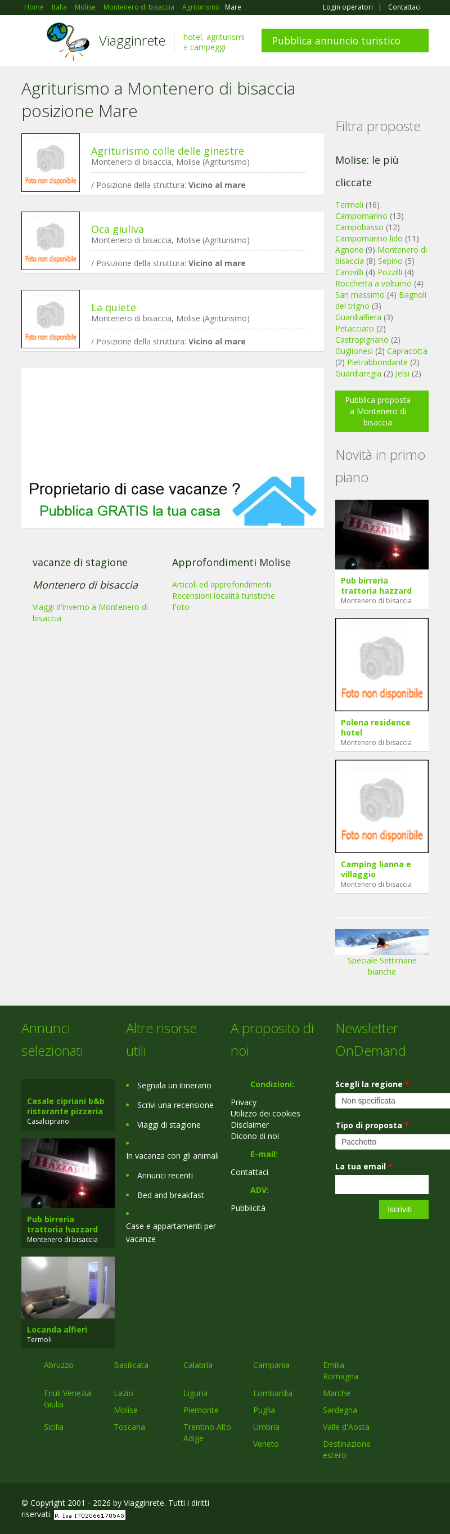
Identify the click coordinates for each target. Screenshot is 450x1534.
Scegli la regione (372, 1084)
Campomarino (361, 215)
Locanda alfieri (57, 1329)
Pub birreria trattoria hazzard (376, 585)
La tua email (364, 1166)
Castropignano (363, 339)
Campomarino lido (369, 238)
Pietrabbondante (377, 362)
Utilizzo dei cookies (265, 1113)
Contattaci (404, 7)
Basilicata (131, 1365)
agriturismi (225, 37)
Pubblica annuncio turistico (336, 40)
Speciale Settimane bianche (382, 956)
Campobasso (359, 227)
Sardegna (340, 1410)
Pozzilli (389, 272)
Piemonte (201, 1410)
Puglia (264, 1410)
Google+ (368, 1504)
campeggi (208, 47)
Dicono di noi (255, 1136)
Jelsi (402, 373)
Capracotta (407, 351)
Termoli (349, 204)
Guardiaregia (358, 373)
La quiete (113, 307)
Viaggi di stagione (169, 1124)
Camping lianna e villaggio (376, 869)
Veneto (266, 1443)
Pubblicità (248, 1208)
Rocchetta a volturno (373, 283)
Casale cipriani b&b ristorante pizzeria (66, 1106)
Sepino (390, 260)
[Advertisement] (172, 421)
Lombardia (272, 1393)
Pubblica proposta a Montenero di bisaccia (378, 411)
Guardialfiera (358, 317)
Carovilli (349, 272)
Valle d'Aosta (346, 1426)
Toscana (129, 1426)
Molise (126, 1410)
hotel (192, 37)
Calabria (198, 1365)
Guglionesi (354, 351)
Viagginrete (132, 40)
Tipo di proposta (372, 1125)
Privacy (243, 1102)
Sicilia (54, 1426)
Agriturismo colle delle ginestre (167, 151)
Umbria (266, 1426)
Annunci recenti (165, 1175)
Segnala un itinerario (174, 1085)
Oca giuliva (117, 229)
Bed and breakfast (170, 1195)
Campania (271, 1365)
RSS (422, 1504)
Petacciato (354, 328)
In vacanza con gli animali (172, 1155)
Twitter (396, 1504)
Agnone (349, 249)
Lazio (123, 1393)
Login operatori (348, 7)
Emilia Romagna (340, 1371)
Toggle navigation (31, 42)
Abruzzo (59, 1365)
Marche (336, 1393)
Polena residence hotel (376, 727)
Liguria (195, 1393)
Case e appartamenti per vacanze (171, 1232)
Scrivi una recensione (175, 1105)
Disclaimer (250, 1124)
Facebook (344, 1504)
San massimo (360, 294)
